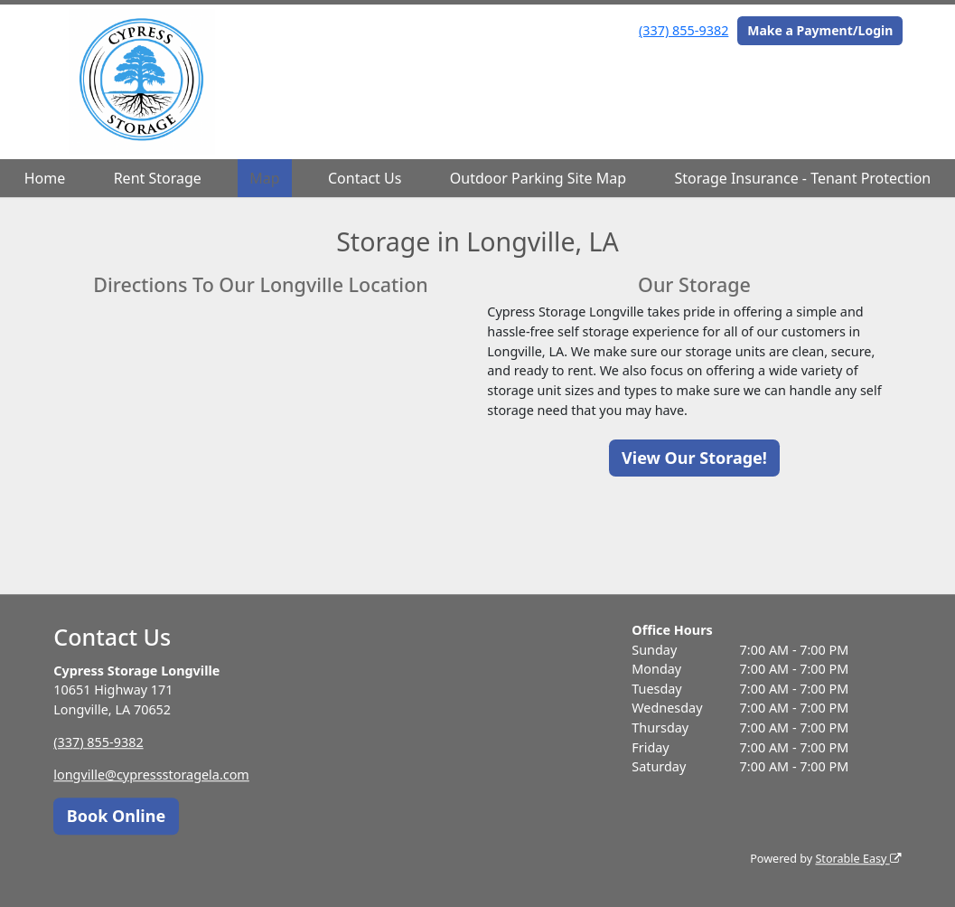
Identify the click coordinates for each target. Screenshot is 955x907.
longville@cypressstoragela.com (151, 774)
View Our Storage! (694, 457)
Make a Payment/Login (820, 30)
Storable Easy (858, 858)
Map (264, 178)
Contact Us (364, 178)
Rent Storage (157, 178)
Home (45, 178)
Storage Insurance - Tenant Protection (802, 178)
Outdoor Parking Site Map (538, 178)
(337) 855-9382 (683, 30)
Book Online (116, 816)
